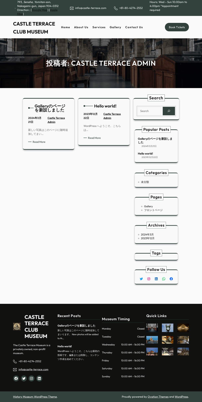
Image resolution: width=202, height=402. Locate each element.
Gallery (151, 206)
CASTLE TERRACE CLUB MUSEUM (37, 326)
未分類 (148, 181)
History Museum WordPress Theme (35, 396)
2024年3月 (150, 234)
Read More (40, 142)
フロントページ (154, 209)
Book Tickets (177, 27)
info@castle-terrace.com (33, 369)
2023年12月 (150, 237)
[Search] (168, 111)
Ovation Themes (158, 396)
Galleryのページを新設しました (156, 142)
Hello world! (149, 151)
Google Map (39, 10)
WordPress (181, 396)
